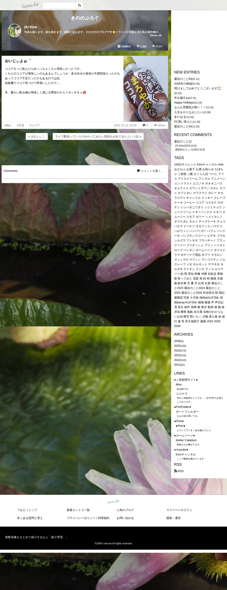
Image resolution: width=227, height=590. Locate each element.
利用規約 (103, 518)
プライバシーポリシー (81, 518)
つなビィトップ (27, 510)
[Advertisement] (85, 152)
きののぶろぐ (85, 18)
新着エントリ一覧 (78, 510)
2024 (177, 350)
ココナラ (181, 393)
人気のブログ (125, 510)
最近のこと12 (183, 141)
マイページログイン (179, 510)
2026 (177, 341)
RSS (179, 471)
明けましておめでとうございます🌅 (197, 88)
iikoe (179, 384)
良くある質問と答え (30, 518)
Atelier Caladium (186, 440)
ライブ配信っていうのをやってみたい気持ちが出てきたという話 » (98, 136)
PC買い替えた (183, 121)
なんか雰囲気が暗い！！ (190, 107)
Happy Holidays (184, 102)
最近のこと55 (183, 78)
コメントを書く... (150, 170)
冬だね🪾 (180, 117)
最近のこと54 (183, 126)
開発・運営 (173, 518)
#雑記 (8, 125)
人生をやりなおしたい (188, 112)
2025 (177, 345)
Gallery (124, 46)
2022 (177, 360)
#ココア (35, 125)
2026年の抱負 (183, 83)
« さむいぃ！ (36, 136)
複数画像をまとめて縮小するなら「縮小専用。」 (36, 537)
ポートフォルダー (187, 411)
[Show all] (155, 35)
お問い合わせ (125, 518)
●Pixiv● (180, 425)
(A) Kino (30, 27)
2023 (177, 355)
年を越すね (181, 97)
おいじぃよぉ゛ (18, 61)
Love (141, 46)
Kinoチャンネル (186, 454)
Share (157, 46)
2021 (177, 364)
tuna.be (113, 501)
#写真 (20, 125)
